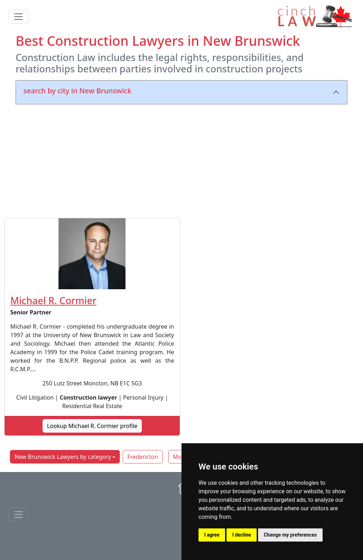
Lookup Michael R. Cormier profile (92, 426)
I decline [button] (241, 535)
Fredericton (142, 457)
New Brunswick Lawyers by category (63, 457)
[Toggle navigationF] (18, 514)
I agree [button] (211, 535)
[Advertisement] (181, 159)
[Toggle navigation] (18, 17)
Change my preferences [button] (290, 535)
